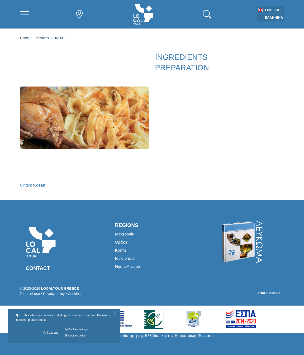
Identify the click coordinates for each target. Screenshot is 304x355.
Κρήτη (120, 250)
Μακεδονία (124, 234)
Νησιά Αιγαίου (127, 266)
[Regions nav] (79, 14)
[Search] (207, 14)
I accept (50, 332)
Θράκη (121, 242)
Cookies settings (76, 329)
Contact (38, 268)
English (272, 10)
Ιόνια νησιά (125, 258)
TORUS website (269, 293)
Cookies (74, 294)
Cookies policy (75, 335)
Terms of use (30, 294)
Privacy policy (54, 294)
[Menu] (25, 14)
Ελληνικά (274, 17)
